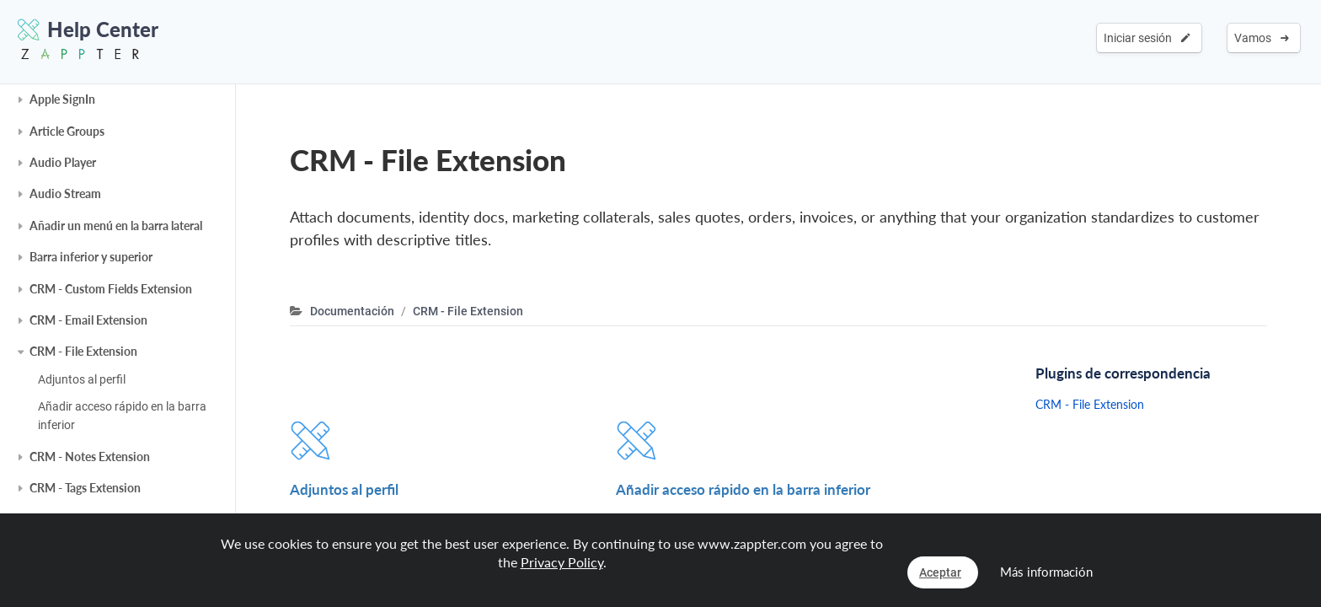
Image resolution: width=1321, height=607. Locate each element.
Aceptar (940, 572)
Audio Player (62, 162)
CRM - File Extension (83, 351)
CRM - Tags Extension (85, 488)
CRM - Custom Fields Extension (110, 289)
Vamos (1261, 38)
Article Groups (66, 131)
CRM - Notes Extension (89, 456)
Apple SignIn (62, 99)
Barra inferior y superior (90, 257)
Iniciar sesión (1147, 38)
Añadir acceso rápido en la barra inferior (122, 416)
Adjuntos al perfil (82, 379)
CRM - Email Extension (88, 320)
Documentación (352, 311)
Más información (1046, 571)
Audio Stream (65, 193)
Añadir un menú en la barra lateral (115, 225)
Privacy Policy (562, 562)
